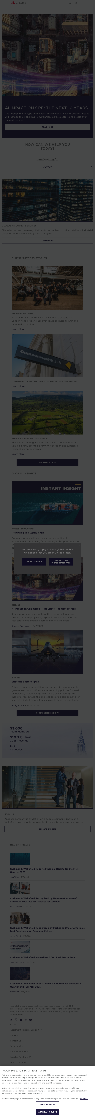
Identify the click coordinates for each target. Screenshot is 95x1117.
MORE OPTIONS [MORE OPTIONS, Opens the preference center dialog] (47, 1104)
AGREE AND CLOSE (47, 1112)
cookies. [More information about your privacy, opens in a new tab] (84, 1099)
